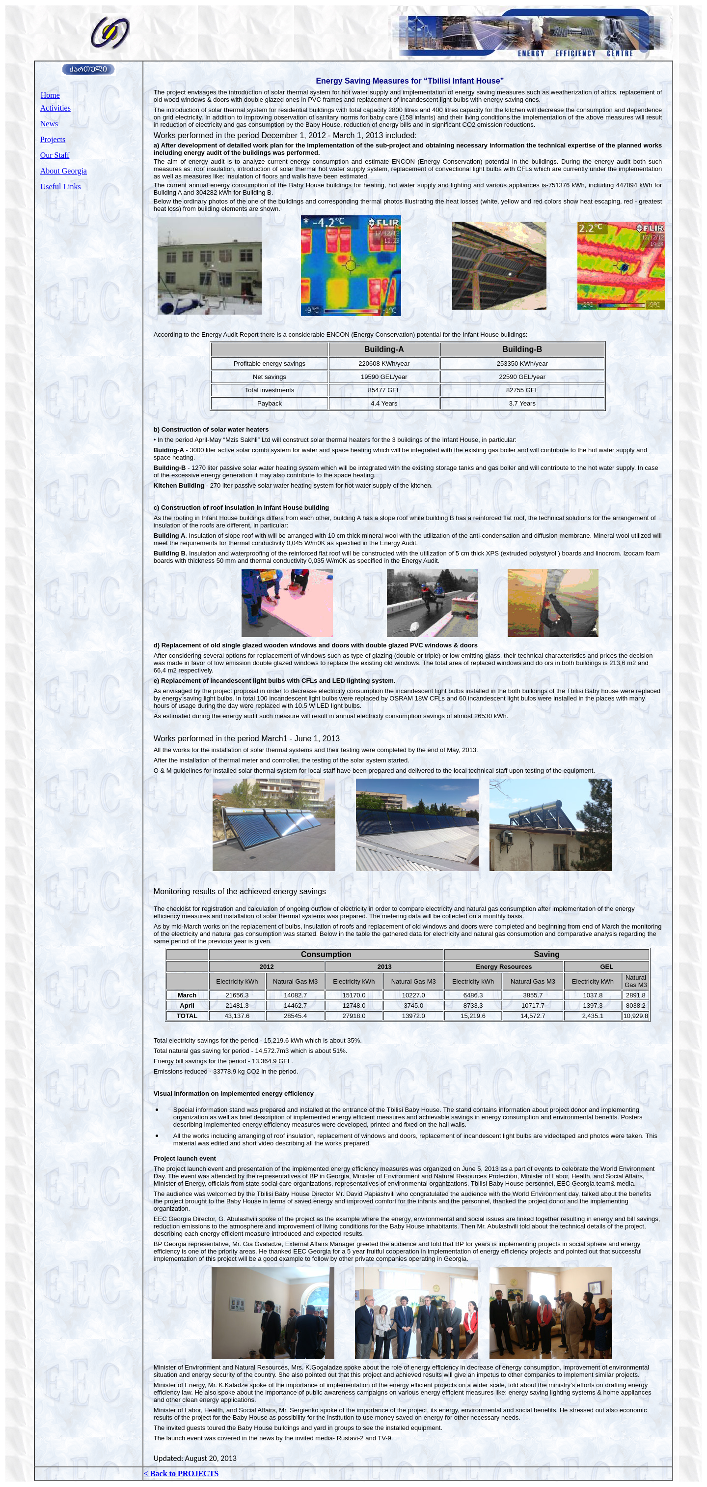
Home (50, 95)
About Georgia (63, 171)
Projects (53, 139)
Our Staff (55, 155)
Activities (55, 108)
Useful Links (60, 186)
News (49, 123)
